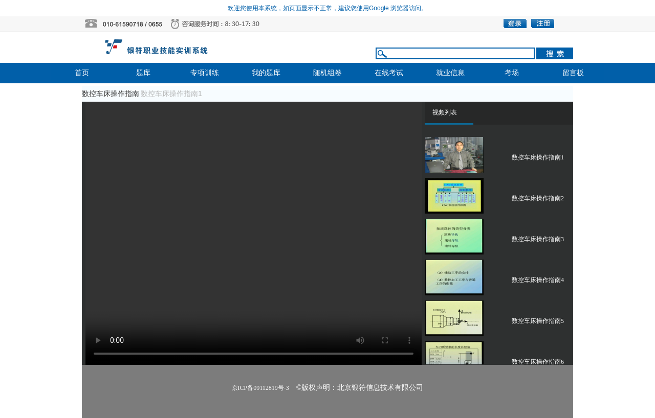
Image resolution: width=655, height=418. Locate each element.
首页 (82, 73)
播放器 (253, 233)
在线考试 (389, 73)
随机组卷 (327, 73)
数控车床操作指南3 (538, 239)
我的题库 (266, 73)
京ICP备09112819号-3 (260, 387)
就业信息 (450, 73)
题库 (143, 73)
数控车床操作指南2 (538, 198)
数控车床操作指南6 (538, 361)
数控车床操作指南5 (538, 320)
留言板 (573, 73)
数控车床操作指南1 (538, 157)
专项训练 (204, 73)
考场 (512, 73)
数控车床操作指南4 (538, 280)
